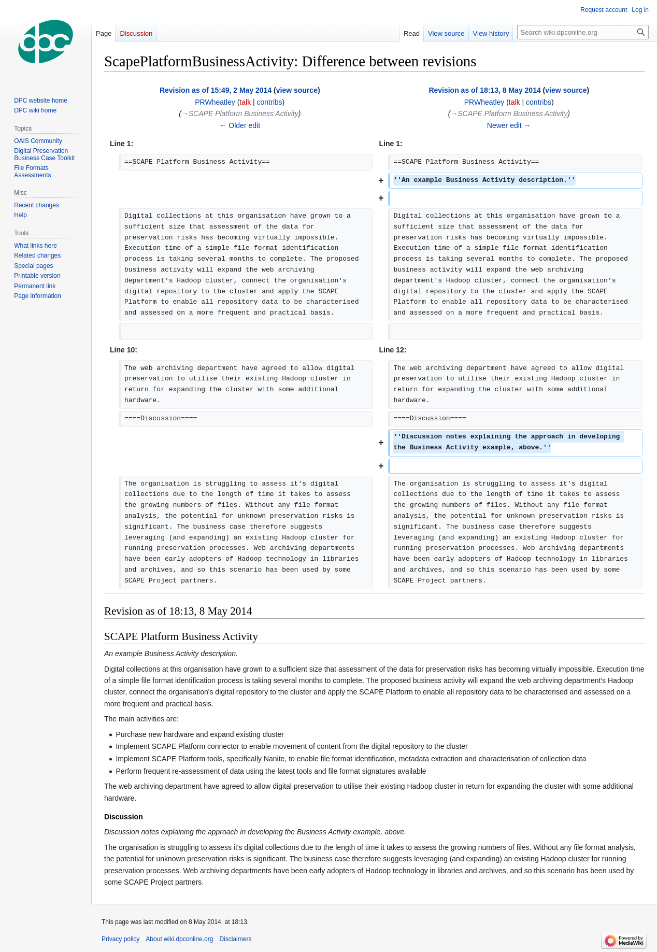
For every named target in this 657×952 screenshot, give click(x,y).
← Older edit (239, 125)
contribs (269, 102)
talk (245, 102)
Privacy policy (120, 939)
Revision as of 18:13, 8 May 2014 (484, 90)
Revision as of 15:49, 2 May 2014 (216, 90)
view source (297, 90)
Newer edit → (509, 125)
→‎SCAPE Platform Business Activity (239, 113)
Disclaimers (235, 939)
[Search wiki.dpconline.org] (583, 32)
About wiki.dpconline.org (179, 939)
